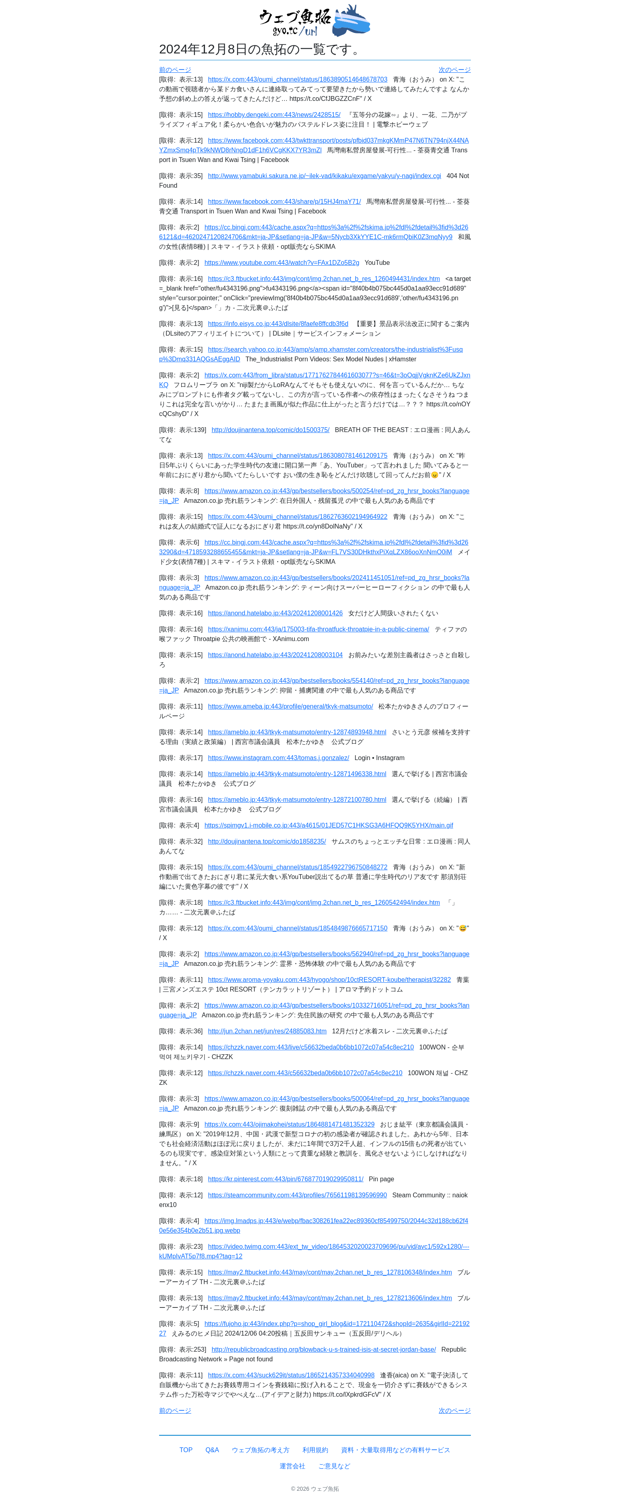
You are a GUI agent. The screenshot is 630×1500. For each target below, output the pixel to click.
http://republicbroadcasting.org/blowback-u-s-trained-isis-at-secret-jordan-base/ (324, 1349)
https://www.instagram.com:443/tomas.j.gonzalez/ (278, 757)
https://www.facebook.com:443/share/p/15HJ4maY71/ (284, 201)
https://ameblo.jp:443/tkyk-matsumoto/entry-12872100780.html (297, 799)
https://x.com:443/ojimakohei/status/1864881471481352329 (289, 1124)
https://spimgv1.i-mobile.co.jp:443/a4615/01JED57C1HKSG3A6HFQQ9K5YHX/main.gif (329, 825)
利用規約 (315, 1450)
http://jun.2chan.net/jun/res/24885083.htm (267, 1031)
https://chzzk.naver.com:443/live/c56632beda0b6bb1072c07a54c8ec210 (311, 1047)
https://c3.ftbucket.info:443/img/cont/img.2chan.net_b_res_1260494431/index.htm (324, 278)
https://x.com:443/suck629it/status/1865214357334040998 (291, 1375)
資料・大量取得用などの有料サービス (395, 1450)
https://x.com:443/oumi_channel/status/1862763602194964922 (298, 516)
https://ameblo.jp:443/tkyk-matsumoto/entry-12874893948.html (297, 732)
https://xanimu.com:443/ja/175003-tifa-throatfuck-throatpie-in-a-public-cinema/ (319, 629)
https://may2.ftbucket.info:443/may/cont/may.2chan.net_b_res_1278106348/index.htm (330, 1272)
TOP (186, 1450)
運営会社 (292, 1466)
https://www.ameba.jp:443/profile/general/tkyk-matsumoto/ (290, 706)
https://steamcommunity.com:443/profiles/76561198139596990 (297, 1195)
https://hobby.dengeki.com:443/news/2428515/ (274, 114)
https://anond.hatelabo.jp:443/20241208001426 (275, 613)
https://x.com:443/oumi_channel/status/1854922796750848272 (298, 867)
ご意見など (334, 1466)
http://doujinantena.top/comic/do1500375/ (271, 429)
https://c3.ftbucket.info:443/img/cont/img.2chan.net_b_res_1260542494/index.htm (324, 902)
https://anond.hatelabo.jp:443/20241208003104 (275, 655)
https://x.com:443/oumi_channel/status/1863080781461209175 (298, 455)
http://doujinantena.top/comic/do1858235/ (267, 841)
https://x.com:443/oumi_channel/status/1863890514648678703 (298, 79)
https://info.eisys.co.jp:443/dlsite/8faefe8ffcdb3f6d (278, 323)
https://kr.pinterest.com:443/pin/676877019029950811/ (286, 1179)
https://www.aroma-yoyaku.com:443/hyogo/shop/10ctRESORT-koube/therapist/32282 (329, 979)
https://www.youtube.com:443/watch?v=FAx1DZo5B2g (282, 262)
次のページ (455, 69)
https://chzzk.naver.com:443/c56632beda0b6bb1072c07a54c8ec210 (305, 1073)
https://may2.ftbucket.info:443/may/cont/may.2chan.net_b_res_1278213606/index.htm (330, 1298)
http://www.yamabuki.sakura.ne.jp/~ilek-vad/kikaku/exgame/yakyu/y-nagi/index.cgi (324, 175)
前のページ (175, 69)
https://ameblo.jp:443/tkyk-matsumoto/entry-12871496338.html (297, 773)
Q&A (212, 1450)
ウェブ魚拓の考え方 (261, 1450)
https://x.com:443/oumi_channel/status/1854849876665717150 (298, 928)
